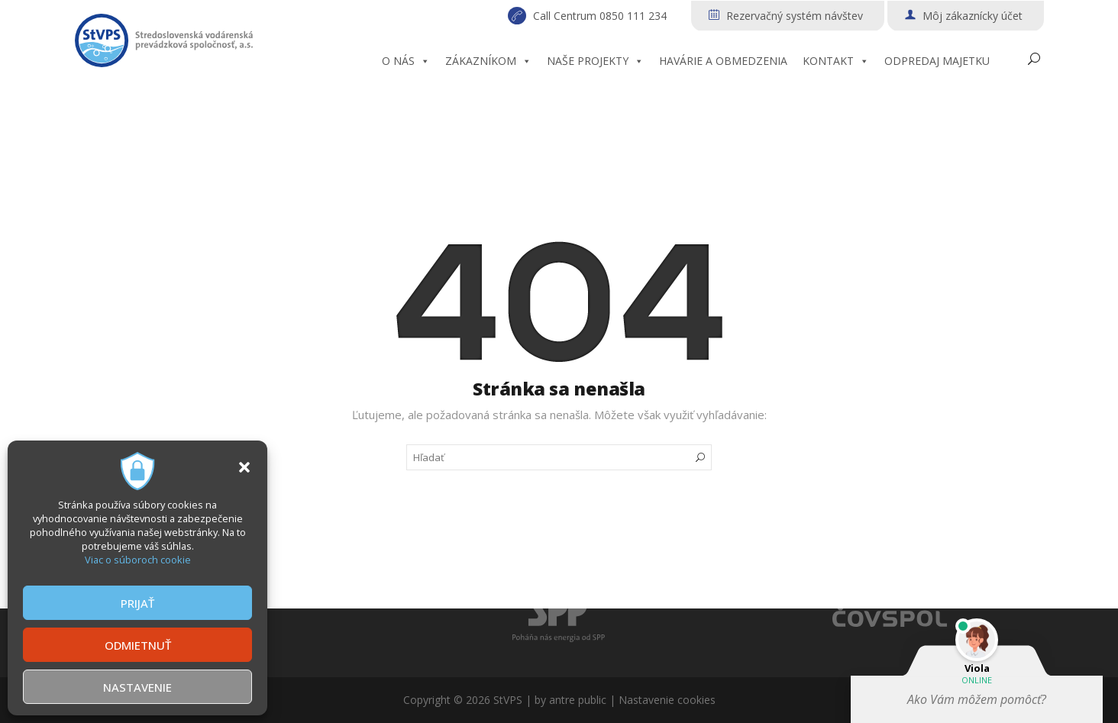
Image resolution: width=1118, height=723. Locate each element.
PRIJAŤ (137, 603)
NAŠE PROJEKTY (595, 61)
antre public (577, 699)
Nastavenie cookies (667, 699)
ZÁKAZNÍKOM (488, 61)
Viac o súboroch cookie (138, 559)
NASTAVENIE (137, 687)
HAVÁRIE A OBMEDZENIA (723, 60)
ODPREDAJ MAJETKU (937, 60)
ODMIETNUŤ (138, 645)
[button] (244, 467)
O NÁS (406, 61)
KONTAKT (836, 61)
